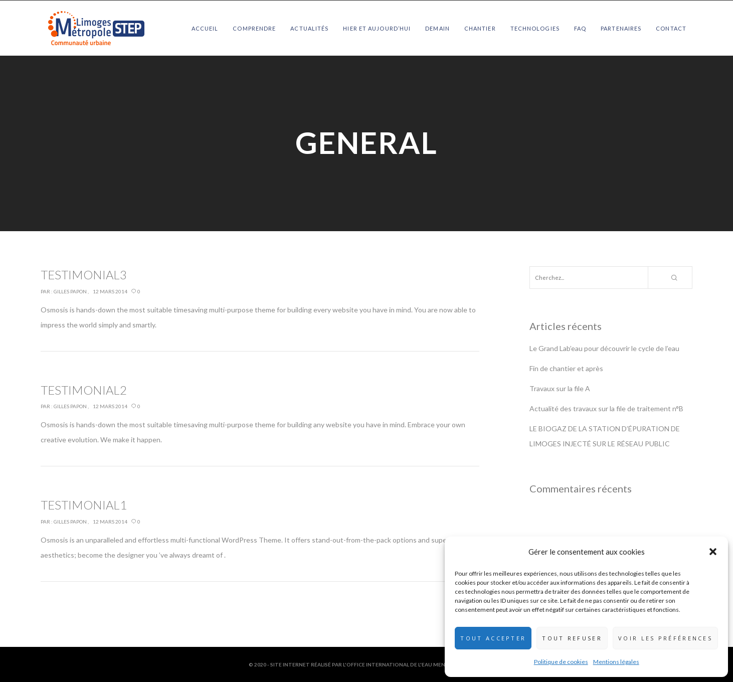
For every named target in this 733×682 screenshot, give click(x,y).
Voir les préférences (665, 638)
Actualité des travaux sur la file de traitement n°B (606, 408)
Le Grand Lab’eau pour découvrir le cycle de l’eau (604, 348)
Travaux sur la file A (559, 388)
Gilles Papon (70, 291)
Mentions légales (616, 661)
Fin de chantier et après (566, 368)
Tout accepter (493, 638)
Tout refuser (572, 638)
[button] (713, 552)
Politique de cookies (561, 661)
